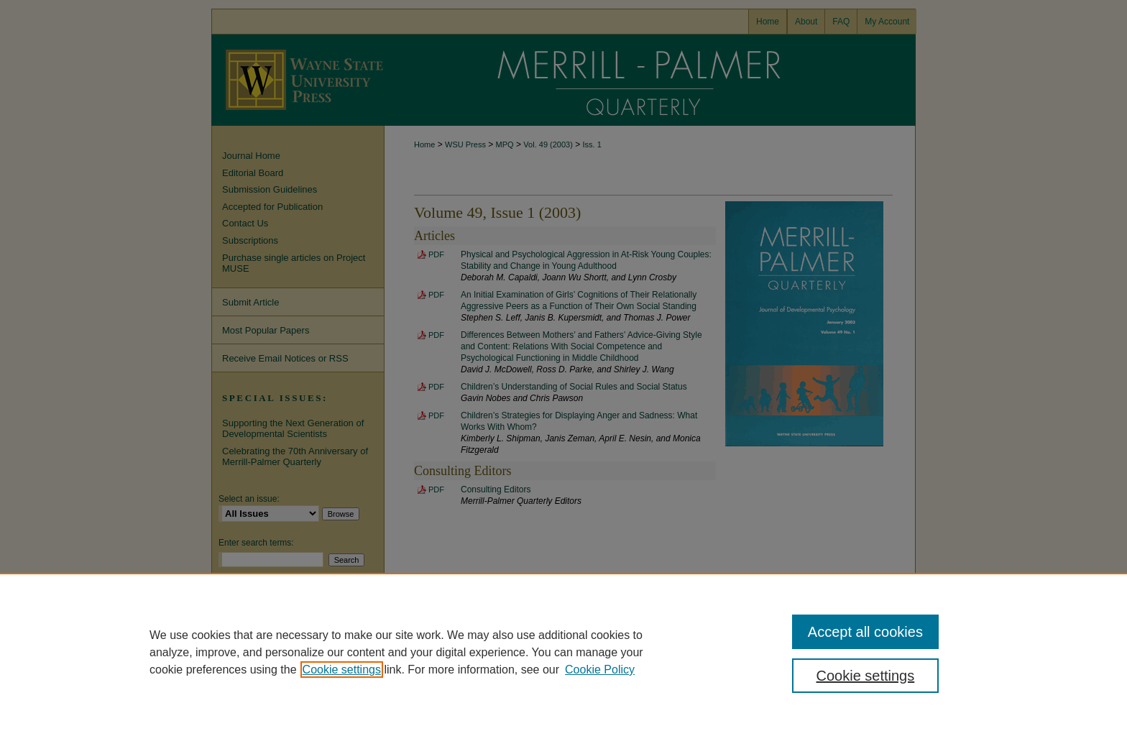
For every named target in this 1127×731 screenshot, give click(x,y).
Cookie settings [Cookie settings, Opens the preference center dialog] (865, 676)
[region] (563, 652)
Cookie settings (342, 669)
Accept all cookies (865, 632)
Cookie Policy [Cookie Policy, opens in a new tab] (600, 669)
